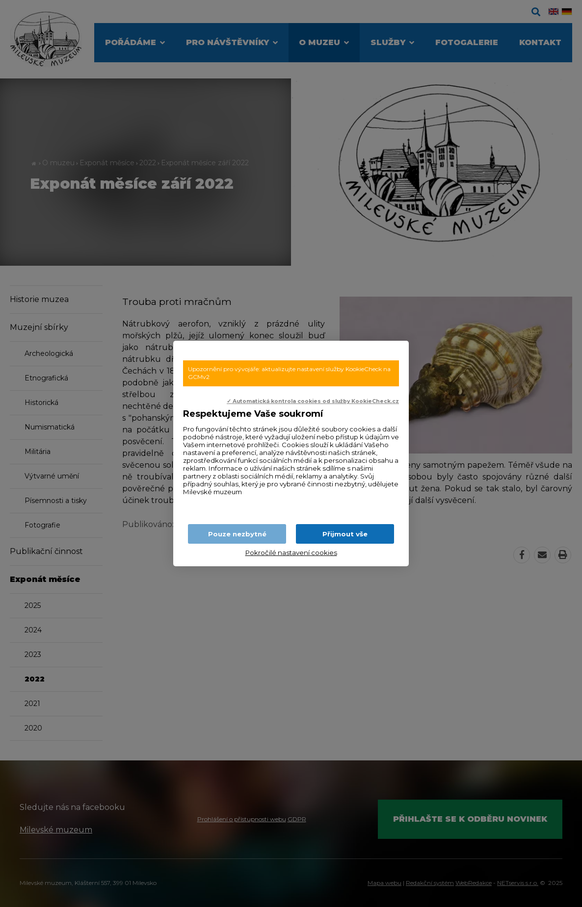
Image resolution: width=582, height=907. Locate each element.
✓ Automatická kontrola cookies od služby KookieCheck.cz (313, 401)
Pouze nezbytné (237, 534)
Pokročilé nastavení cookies (291, 552)
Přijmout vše (345, 534)
